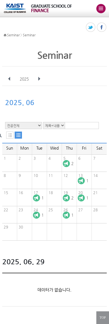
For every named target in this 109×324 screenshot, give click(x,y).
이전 (9, 79)
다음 (39, 79)
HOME (5, 35)
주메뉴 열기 (100, 8)
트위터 (91, 27)
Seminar (13, 35)
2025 (25, 79)
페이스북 (102, 27)
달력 (18, 135)
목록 (10, 135)
